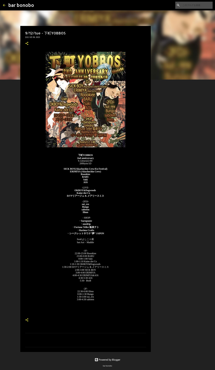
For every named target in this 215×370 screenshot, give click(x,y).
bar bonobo (21, 5)
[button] (27, 44)
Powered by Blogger (107, 359)
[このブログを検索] (197, 5)
